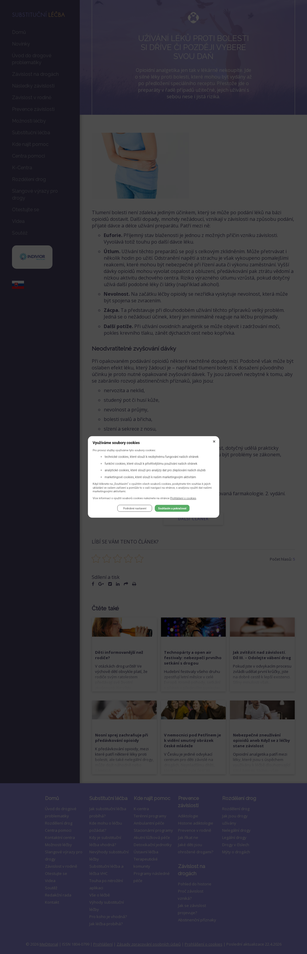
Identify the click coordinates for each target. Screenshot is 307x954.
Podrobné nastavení (134, 509)
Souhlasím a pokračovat (172, 509)
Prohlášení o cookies (183, 498)
